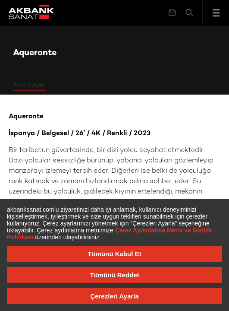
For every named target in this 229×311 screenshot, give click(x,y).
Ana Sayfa (29, 85)
